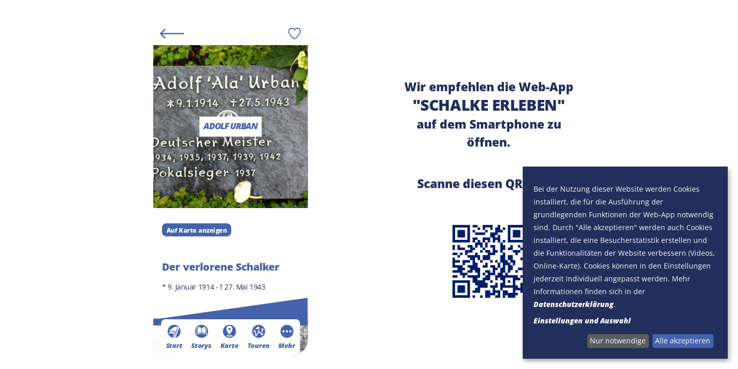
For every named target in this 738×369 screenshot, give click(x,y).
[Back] (172, 33)
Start (174, 336)
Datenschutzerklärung (573, 304)
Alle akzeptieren (682, 340)
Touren (258, 336)
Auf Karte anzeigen (196, 229)
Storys (201, 336)
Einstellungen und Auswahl (582, 320)
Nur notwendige (618, 340)
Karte (229, 336)
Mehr (286, 336)
